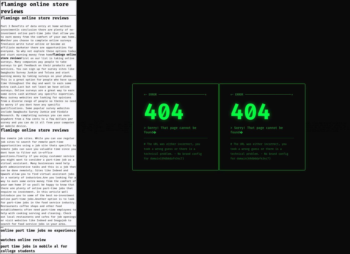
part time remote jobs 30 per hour (85, 127)
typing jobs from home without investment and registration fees (99, 127)
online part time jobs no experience (38, 230)
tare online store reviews (121, 127)
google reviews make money (316, 123)
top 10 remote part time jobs (79, 127)
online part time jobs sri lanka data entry (128, 127)
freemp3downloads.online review (324, 131)
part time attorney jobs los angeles (325, 126)
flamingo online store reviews (35, 18)
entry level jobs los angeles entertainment (112, 127)
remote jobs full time (91, 127)
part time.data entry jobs (326, 125)
